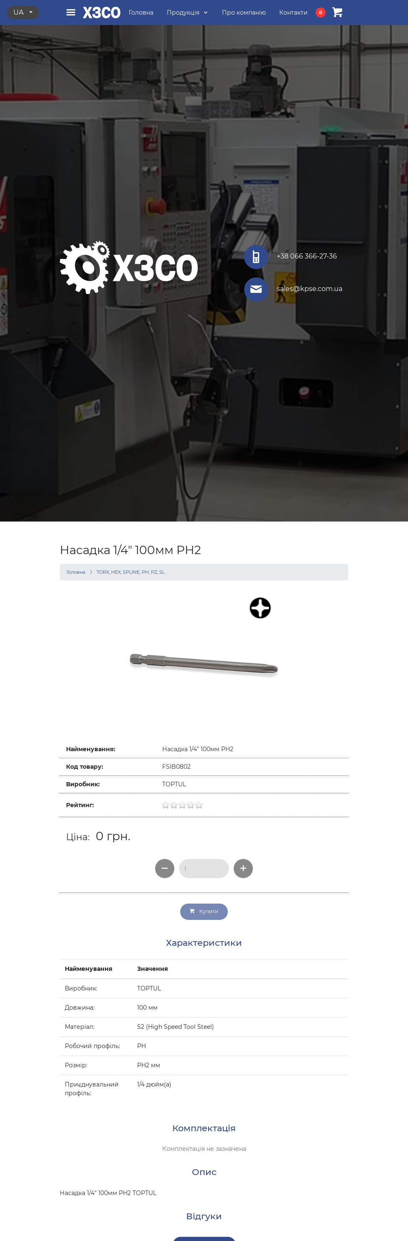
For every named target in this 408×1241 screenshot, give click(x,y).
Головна (75, 572)
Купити (204, 911)
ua (19, 12)
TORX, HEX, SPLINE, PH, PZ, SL (131, 572)
